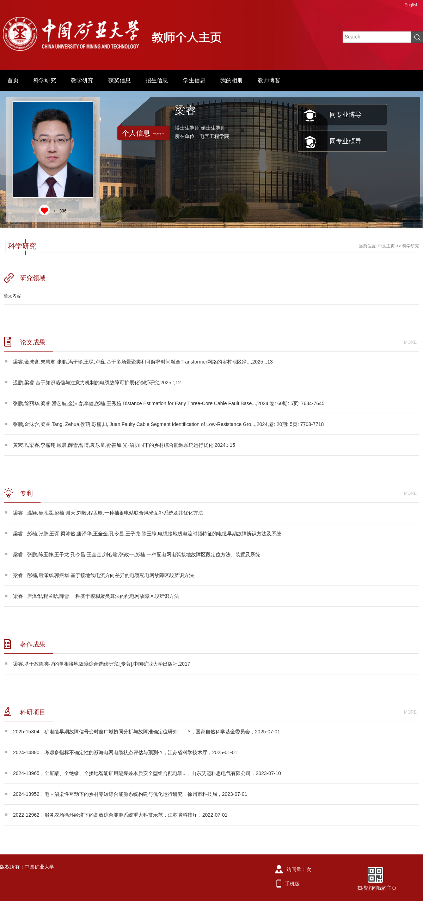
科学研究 (44, 80)
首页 (13, 80)
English (411, 4)
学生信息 (194, 80)
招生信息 (157, 80)
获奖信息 (119, 80)
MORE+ (411, 342)
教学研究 (82, 80)
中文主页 (386, 246)
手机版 (292, 884)
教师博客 (269, 80)
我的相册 (231, 80)
